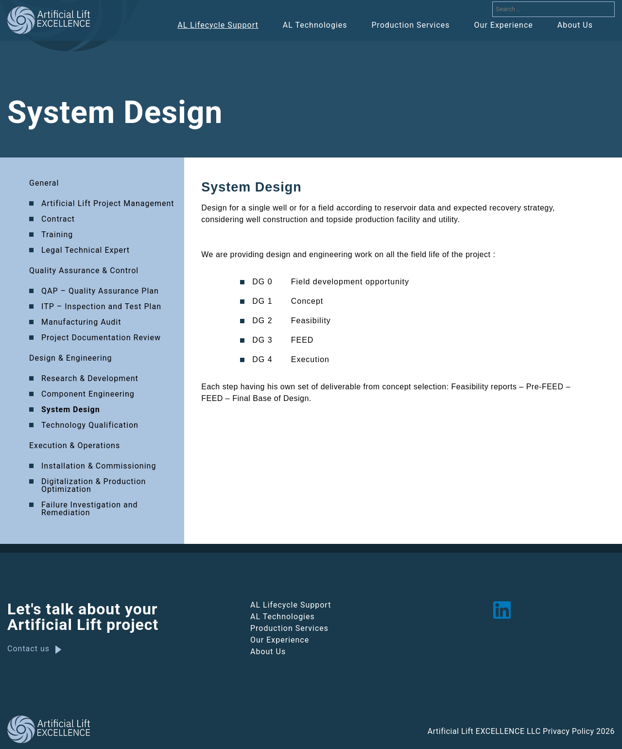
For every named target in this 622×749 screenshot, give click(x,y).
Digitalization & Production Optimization (93, 486)
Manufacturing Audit (81, 322)
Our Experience (503, 25)
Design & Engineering (70, 358)
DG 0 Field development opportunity (330, 282)
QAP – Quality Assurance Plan (100, 291)
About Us (575, 25)
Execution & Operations (74, 446)
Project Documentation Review (101, 338)
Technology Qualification (89, 425)
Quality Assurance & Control (83, 271)
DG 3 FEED (282, 340)
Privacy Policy (568, 732)
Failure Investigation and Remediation (89, 509)
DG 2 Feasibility (291, 321)
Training (57, 235)
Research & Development (89, 379)
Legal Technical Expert (85, 250)
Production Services (411, 25)
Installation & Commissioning (98, 466)
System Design (70, 410)
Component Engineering (88, 394)
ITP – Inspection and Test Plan (101, 307)
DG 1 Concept (287, 301)
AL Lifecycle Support (217, 25)
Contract (58, 219)
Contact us (28, 648)
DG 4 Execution (290, 360)
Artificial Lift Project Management (107, 204)
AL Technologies (315, 25)
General (44, 183)
